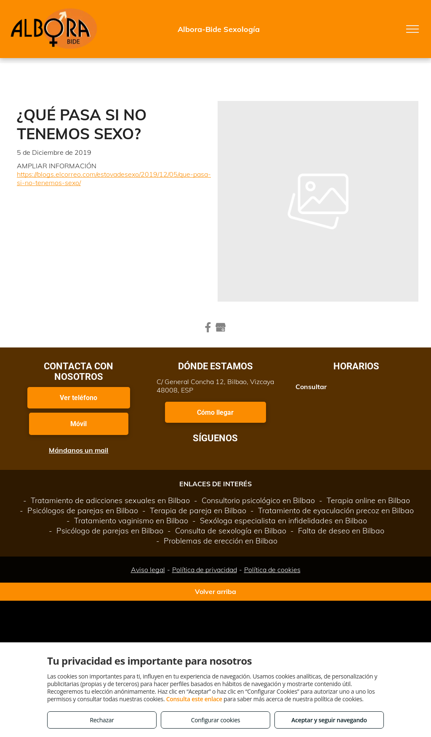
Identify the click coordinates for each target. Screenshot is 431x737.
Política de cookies (272, 569)
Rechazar (102, 720)
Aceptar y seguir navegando (329, 720)
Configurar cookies (215, 720)
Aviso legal (148, 569)
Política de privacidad (204, 569)
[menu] (412, 29)
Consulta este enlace (194, 699)
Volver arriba (215, 591)
